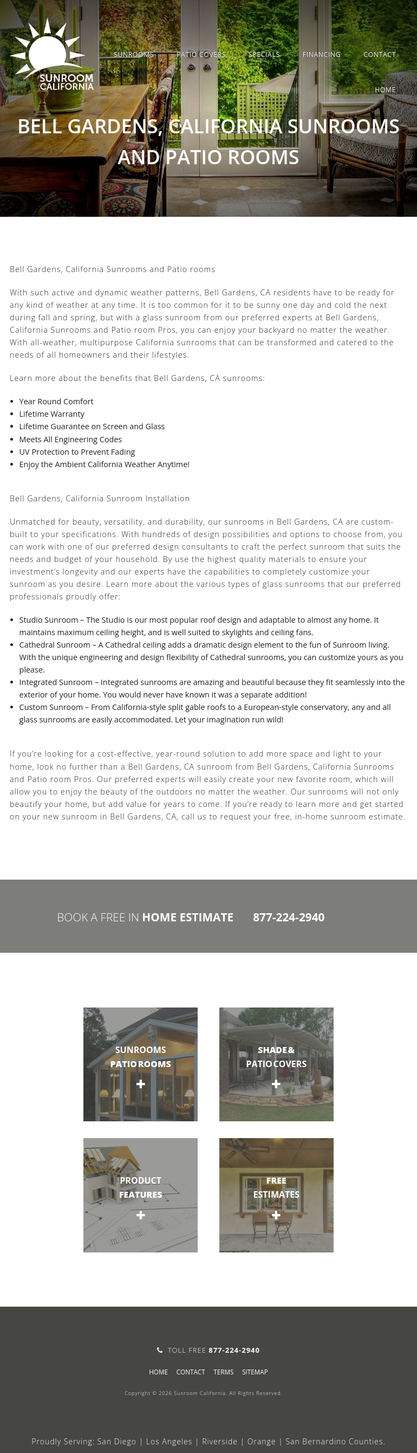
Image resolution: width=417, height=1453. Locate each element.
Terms (223, 1371)
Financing (322, 54)
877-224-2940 (288, 917)
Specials (264, 54)
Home (385, 89)
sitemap (255, 1371)
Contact (379, 54)
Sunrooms (134, 54)
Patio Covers (201, 54)
